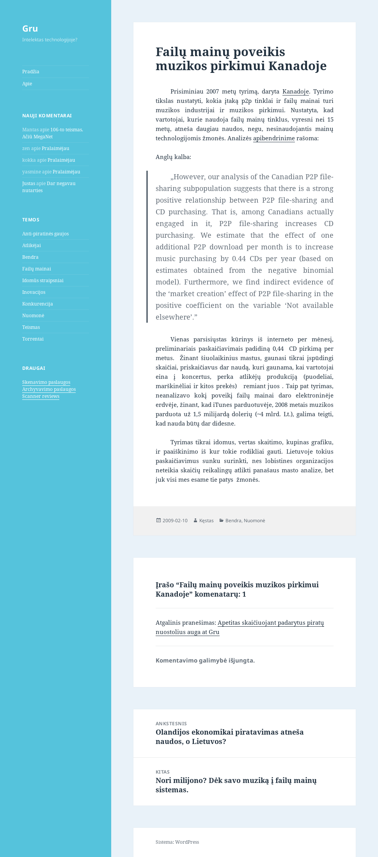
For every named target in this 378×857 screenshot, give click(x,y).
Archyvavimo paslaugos (49, 389)
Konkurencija (37, 303)
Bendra (30, 257)
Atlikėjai (31, 245)
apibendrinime (274, 138)
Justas (28, 183)
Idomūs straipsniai (43, 280)
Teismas (31, 327)
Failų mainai (36, 268)
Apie (27, 83)
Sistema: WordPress (177, 842)
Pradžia (30, 71)
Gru (30, 28)
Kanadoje (295, 91)
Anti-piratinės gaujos (45, 233)
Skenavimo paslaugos (46, 382)
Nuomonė (33, 315)
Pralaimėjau (55, 148)
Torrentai (33, 339)
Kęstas (206, 520)
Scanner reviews (40, 396)
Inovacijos (33, 292)
